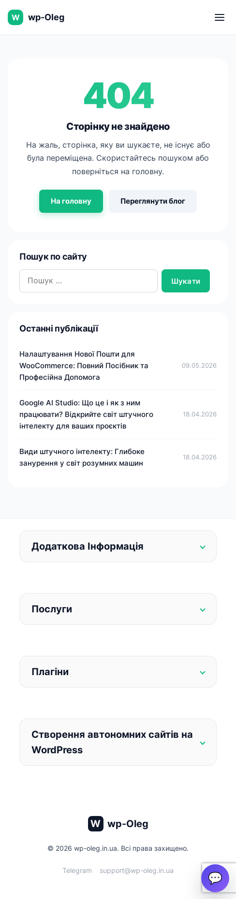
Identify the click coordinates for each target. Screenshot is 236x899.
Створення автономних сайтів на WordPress (112, 742)
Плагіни (50, 672)
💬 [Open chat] (215, 878)
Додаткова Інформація (87, 546)
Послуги (51, 609)
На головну (71, 201)
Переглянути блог (152, 201)
